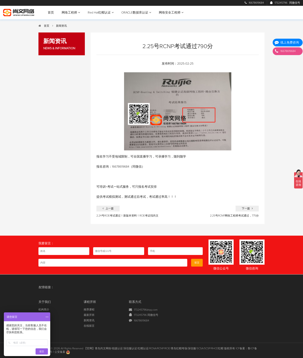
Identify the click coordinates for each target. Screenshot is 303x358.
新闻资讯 (61, 26)
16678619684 (254, 3)
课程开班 (90, 301)
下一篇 (247, 208)
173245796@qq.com (145, 310)
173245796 (285, 3)
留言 (196, 262)
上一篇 (108, 208)
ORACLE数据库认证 (136, 12)
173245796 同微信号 (146, 315)
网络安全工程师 (171, 12)
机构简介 (43, 309)
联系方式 (135, 301)
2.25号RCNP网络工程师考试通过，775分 (234, 215)
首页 (51, 12)
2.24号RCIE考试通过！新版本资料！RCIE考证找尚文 (127, 215)
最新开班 (89, 315)
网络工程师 (71, 12)
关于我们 (44, 301)
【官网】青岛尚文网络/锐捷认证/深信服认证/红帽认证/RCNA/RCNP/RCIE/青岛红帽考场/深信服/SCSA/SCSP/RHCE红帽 (153, 348)
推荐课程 (89, 309)
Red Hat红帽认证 (101, 12)
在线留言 (89, 326)
